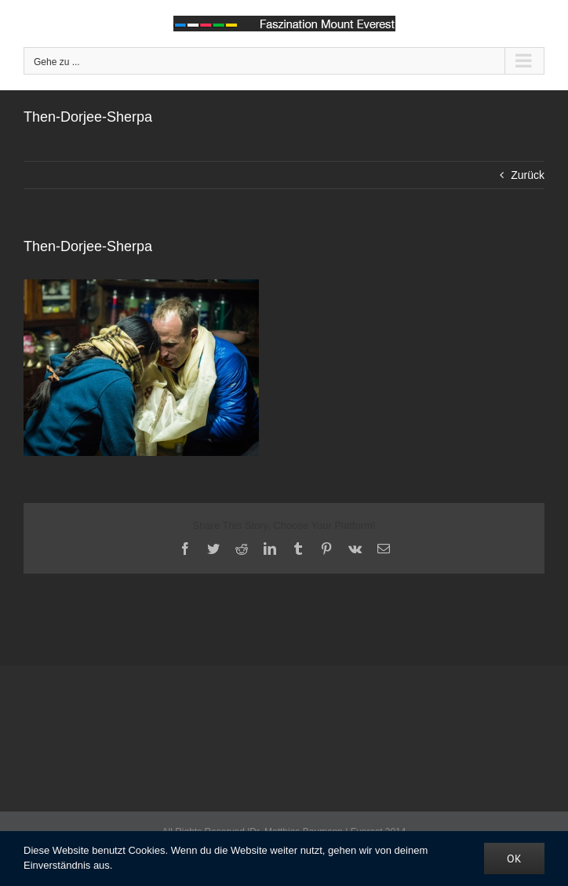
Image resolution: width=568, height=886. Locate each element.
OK (514, 858)
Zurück (527, 175)
